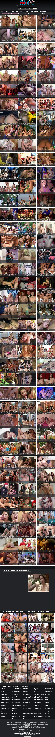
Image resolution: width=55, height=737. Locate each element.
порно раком (36, 702)
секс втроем (36, 713)
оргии (35, 688)
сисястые (47, 694)
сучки (46, 707)
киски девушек (15, 711)
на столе (25, 710)
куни (24, 689)
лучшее (10, 13)
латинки (24, 691)
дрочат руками (15, 702)
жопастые (14, 707)
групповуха (14, 694)
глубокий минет (15, 691)
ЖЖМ (2, 689)
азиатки (2, 691)
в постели (3, 713)
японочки (47, 718)
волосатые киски (15, 688)
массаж (24, 700)
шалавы (46, 716)
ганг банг (14, 689)
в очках (2, 710)
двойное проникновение (17, 696)
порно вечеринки (37, 697)
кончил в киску (15, 716)
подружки (36, 696)
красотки (25, 688)
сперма (46, 700)
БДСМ (2, 688)
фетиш (46, 713)
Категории (20, 8)
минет (24, 705)
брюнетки (3, 703)
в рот (2, 714)
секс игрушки (37, 714)
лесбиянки (25, 692)
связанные (36, 711)
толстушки (47, 710)
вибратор (3, 718)
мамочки (25, 699)
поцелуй (35, 705)
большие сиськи (4, 697)
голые (13, 692)
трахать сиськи (48, 711)
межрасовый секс (27, 703)
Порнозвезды (34, 8)
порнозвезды (36, 703)
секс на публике (37, 716)
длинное (44, 13)
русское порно (37, 708)
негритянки (25, 714)
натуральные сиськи (27, 713)
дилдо (13, 697)
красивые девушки (16, 718)
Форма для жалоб (27, 732)
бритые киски (4, 702)
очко (35, 691)
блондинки (3, 694)
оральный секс (26, 718)
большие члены (4, 699)
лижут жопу (25, 694)
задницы (14, 708)
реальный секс (37, 707)
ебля (13, 703)
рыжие (35, 710)
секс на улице (37, 718)
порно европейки (37, 699)
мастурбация (25, 702)
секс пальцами (48, 688)
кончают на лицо (15, 714)
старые (46, 703)
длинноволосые (15, 699)
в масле (3, 707)
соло (46, 696)
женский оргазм (15, 705)
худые (46, 714)
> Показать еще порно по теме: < (17, 570)
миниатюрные (26, 707)
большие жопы (4, 696)
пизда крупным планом (39, 694)
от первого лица (37, 689)
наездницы (25, 711)
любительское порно (27, 696)
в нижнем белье (4, 708)
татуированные (48, 708)
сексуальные (47, 689)
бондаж (2, 700)
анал (2, 692)
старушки (47, 702)
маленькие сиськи (27, 697)
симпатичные (48, 691)
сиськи (46, 692)
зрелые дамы (15, 710)
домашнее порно (15, 700)
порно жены (36, 700)
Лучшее (25, 8)
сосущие (46, 699)
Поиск (29, 8)
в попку (2, 711)
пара (35, 692)
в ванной (3, 705)
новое (27, 13)
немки (24, 716)
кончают (13, 713)
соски (46, 697)
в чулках (3, 716)
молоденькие (26, 708)
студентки (47, 705)
